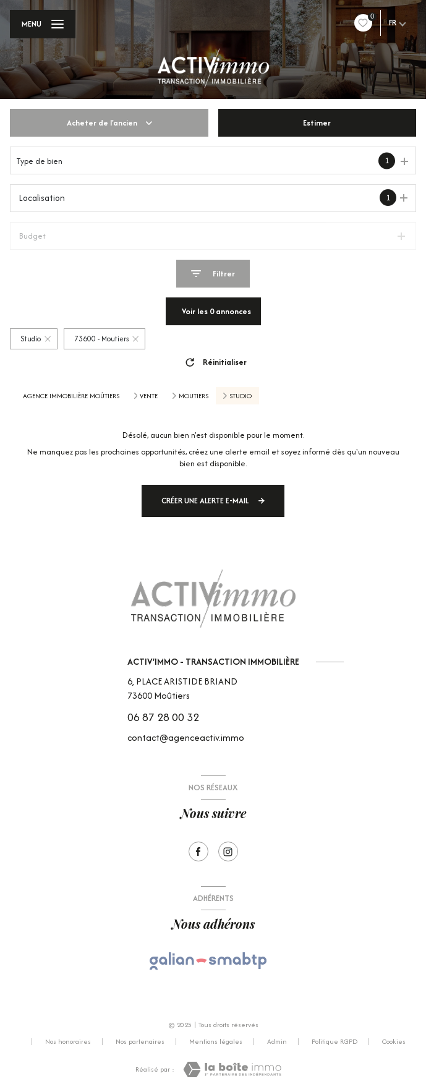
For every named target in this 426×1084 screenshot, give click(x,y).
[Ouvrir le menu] (42, 24)
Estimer (317, 123)
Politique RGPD (334, 1041)
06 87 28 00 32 (163, 717)
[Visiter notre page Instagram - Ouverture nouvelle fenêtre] (228, 851)
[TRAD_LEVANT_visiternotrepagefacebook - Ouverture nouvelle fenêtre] (198, 851)
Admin (277, 1041)
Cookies (394, 1042)
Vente (149, 395)
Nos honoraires (68, 1041)
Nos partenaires (140, 1041)
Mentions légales (215, 1041)
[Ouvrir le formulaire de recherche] (213, 274)
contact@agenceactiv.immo (185, 737)
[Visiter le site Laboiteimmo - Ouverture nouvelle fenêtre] (232, 1069)
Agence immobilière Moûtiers (71, 396)
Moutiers (193, 395)
